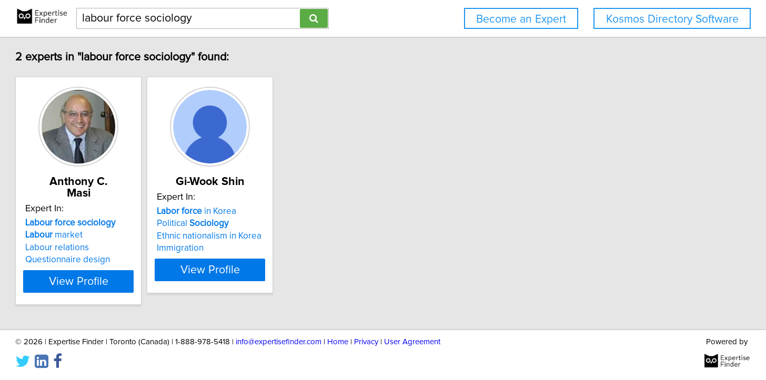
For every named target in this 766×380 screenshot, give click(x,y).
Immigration (258, 248)
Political (271, 223)
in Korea (275, 211)
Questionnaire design (119, 248)
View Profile (144, 269)
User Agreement (412, 342)
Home (337, 342)
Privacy (366, 342)
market (106, 223)
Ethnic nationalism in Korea (287, 236)
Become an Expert (521, 19)
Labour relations (109, 236)
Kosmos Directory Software (672, 19)
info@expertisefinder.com (278, 342)
